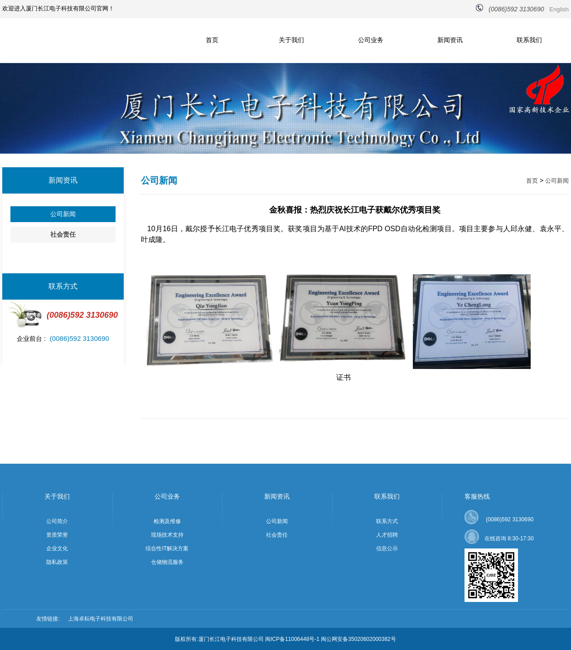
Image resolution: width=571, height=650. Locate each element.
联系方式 (387, 521)
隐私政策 (57, 562)
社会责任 (63, 234)
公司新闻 (63, 214)
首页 (212, 40)
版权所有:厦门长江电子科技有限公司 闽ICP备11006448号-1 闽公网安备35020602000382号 (285, 639)
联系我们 (529, 40)
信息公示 (387, 548)
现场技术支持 (167, 535)
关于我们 (291, 40)
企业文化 (57, 548)
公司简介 (57, 521)
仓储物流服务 (167, 562)
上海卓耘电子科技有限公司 (100, 619)
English (559, 9)
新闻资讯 (450, 40)
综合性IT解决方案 (167, 548)
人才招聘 (387, 535)
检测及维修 (167, 521)
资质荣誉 (57, 535)
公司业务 (370, 40)
